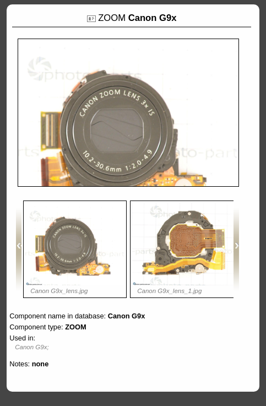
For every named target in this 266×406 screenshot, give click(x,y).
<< (18, 249)
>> (236, 249)
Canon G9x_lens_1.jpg (169, 291)
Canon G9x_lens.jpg (59, 291)
